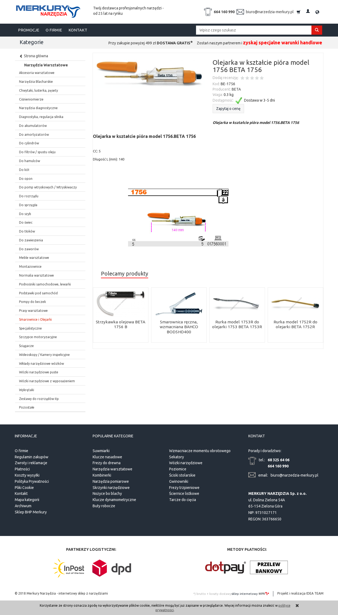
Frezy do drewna (107, 463)
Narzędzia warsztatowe (112, 469)
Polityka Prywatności (32, 481)
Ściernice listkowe (184, 493)
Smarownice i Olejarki (35, 319)
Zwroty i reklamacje (31, 463)
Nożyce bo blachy (107, 493)
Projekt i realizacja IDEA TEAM (300, 593)
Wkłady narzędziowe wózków (41, 363)
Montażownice (30, 266)
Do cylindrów (29, 143)
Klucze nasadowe (107, 457)
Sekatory (176, 457)
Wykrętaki (26, 390)
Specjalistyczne (30, 328)
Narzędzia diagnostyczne (38, 108)
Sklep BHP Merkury (31, 512)
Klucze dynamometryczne (114, 500)
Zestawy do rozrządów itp (39, 399)
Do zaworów (29, 249)
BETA (236, 89)
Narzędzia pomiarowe (111, 481)
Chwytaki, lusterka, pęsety (38, 90)
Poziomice (177, 469)
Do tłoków (27, 231)
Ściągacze (26, 346)
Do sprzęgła (28, 205)
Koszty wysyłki (27, 475)
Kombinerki (102, 475)
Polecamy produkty (124, 274)
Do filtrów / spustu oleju (37, 152)
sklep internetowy (250, 593)
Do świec (25, 222)
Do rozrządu (28, 196)
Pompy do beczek (32, 301)
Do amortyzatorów (34, 134)
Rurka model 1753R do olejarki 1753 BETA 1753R (237, 324)
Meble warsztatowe (34, 257)
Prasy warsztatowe (33, 310)
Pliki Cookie (24, 487)
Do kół (24, 169)
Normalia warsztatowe (36, 275)
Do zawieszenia (31, 240)
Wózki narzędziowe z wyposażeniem (47, 381)
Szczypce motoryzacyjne (38, 337)
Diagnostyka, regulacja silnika (41, 117)
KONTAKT (77, 30)
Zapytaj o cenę (228, 108)
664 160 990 (224, 12)
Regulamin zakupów (31, 457)
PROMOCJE (28, 30)
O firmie (21, 451)
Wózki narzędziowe (185, 463)
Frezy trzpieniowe (184, 487)
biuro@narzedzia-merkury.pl (270, 12)
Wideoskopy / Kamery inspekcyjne (44, 354)
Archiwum (23, 506)
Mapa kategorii (27, 500)
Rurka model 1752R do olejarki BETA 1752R (295, 324)
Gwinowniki (178, 481)
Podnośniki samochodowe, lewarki (45, 284)
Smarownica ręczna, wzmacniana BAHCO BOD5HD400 (178, 327)
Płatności (22, 469)
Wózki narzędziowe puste (38, 372)
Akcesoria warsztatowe (36, 72)
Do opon (25, 178)
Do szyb (25, 214)
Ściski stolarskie (182, 475)
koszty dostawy (220, 593)
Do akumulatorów (33, 125)
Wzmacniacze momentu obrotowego (200, 451)
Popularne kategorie (113, 436)
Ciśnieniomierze (31, 99)
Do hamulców (29, 161)
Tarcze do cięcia (182, 500)
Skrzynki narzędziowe (111, 487)
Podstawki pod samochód (38, 293)
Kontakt (21, 493)
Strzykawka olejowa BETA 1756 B (120, 324)
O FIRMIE (54, 30)
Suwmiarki (101, 451)
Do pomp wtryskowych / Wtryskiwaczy (48, 187)
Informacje (26, 436)
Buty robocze (104, 506)
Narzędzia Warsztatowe (46, 65)
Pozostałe (26, 407)
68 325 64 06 (278, 459)
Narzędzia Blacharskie (36, 81)
